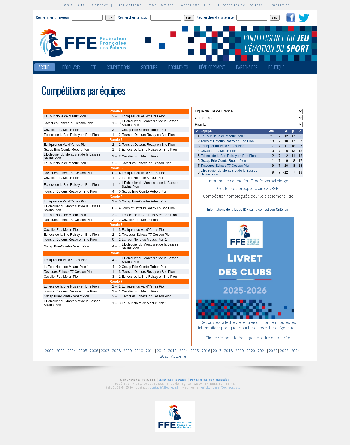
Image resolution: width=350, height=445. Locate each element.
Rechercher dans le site (215, 17)
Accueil (44, 67)
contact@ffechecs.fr (165, 387)
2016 (205, 350)
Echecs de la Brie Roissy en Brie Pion (228, 156)
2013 (172, 350)
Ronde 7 (115, 281)
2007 (105, 350)
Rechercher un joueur (52, 17)
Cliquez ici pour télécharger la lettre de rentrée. (248, 337)
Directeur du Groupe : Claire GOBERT (248, 188)
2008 (116, 350)
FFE (93, 67)
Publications (128, 5)
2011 (150, 350)
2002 (49, 350)
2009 (127, 350)
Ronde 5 (115, 225)
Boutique (276, 67)
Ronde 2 (115, 140)
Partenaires (246, 67)
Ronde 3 (115, 168)
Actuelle (178, 356)
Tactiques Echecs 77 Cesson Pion (225, 166)
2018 (228, 350)
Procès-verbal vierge (269, 180)
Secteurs (149, 67)
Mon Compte (161, 5)
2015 (194, 350)
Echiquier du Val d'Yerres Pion (222, 146)
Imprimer (280, 5)
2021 (261, 350)
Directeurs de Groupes (240, 5)
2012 (161, 350)
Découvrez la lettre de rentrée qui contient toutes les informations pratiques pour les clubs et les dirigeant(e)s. (248, 324)
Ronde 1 (115, 111)
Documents (178, 67)
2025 (164, 356)
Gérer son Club (196, 5)
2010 (138, 350)
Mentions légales (173, 380)
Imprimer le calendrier (228, 180)
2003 (60, 350)
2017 (217, 350)
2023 (284, 350)
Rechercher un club (133, 17)
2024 (295, 350)
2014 (183, 350)
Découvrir (71, 67)
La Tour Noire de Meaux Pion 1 (223, 136)
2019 (239, 350)
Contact (100, 5)
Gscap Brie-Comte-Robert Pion (223, 161)
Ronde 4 (115, 196)
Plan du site (72, 5)
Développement (212, 67)
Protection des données (210, 380)
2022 (273, 350)
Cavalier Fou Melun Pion (218, 151)
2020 (250, 350)
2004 (71, 350)
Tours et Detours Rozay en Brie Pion (227, 141)
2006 (94, 350)
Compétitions (118, 67)
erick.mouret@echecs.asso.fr (222, 387)
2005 (82, 350)
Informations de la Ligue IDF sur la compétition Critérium (248, 209)
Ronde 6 (115, 253)
